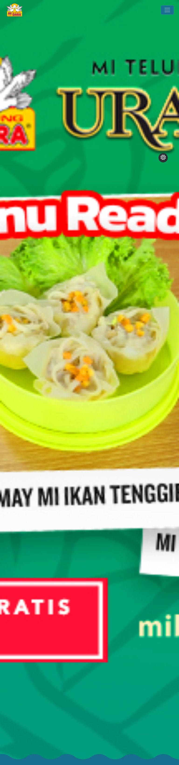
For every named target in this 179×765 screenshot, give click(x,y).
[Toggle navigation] (167, 10)
